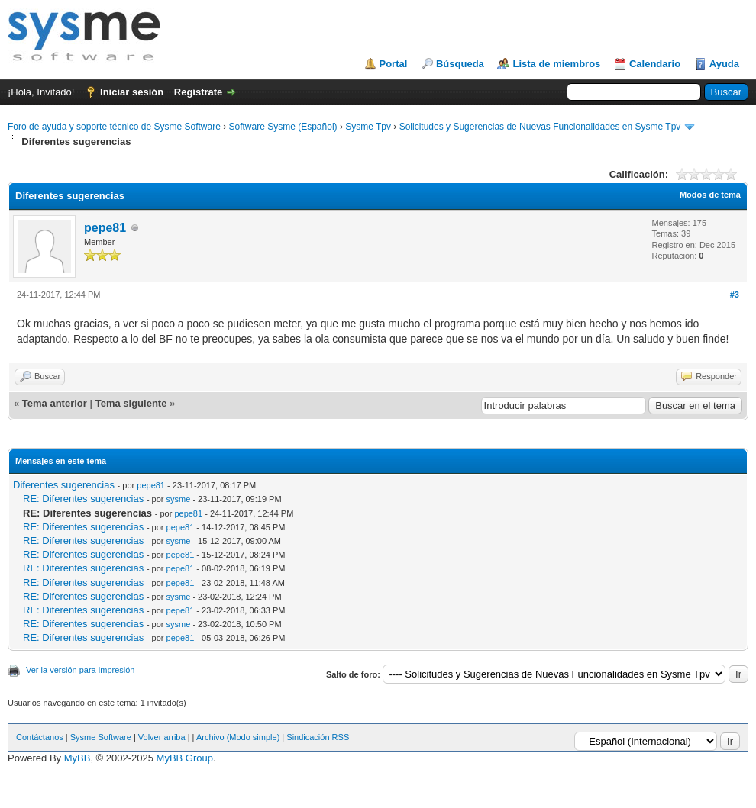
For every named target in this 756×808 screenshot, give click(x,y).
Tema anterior (54, 403)
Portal (394, 63)
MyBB (77, 758)
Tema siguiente (131, 403)
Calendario (654, 63)
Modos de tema (710, 194)
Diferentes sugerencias (64, 485)
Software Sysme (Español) (282, 126)
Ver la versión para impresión (80, 669)
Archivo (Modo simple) (237, 737)
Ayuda (724, 63)
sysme (178, 499)
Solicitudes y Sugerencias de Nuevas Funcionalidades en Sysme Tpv (540, 126)
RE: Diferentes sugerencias (83, 498)
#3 (734, 294)
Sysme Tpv (368, 126)
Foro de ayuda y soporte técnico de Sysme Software (114, 126)
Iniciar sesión (131, 92)
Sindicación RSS (317, 737)
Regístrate (198, 92)
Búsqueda (460, 63)
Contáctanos (39, 737)
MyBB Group (185, 758)
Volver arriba (162, 737)
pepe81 (105, 227)
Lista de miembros (556, 63)
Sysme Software (100, 737)
